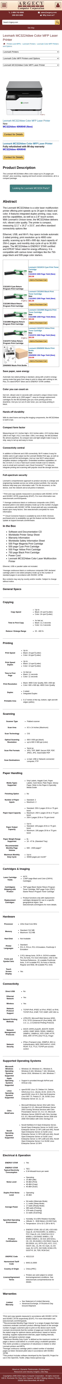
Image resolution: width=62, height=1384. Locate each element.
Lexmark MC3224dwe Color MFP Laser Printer (26, 121)
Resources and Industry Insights (27, 1372)
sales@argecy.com (47, 12)
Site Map (31, 28)
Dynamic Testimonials (29, 1369)
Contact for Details (13, 134)
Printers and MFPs (14, 44)
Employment (44, 1369)
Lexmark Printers (29, 44)
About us (15, 1369)
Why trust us (46, 15)
